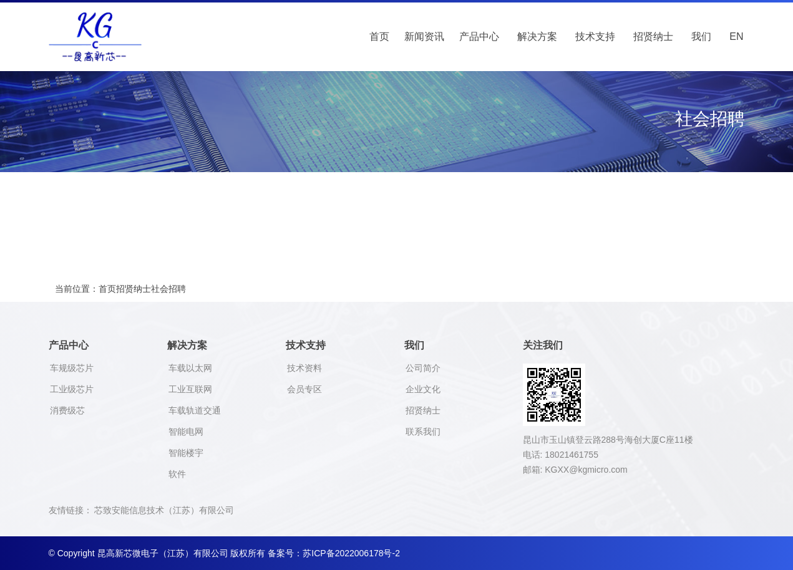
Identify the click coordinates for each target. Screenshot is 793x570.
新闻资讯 (424, 36)
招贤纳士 (653, 36)
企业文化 (423, 389)
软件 (177, 474)
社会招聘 (168, 289)
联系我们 (423, 431)
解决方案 (537, 36)
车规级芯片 (72, 368)
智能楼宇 (185, 452)
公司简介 (423, 368)
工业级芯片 (72, 389)
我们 (701, 36)
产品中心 (479, 36)
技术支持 (595, 36)
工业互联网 (190, 389)
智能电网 (185, 431)
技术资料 (304, 368)
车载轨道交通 (194, 410)
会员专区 (304, 389)
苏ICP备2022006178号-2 (351, 553)
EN (736, 36)
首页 (379, 36)
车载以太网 (190, 368)
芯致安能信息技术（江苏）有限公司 (164, 510)
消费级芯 (67, 410)
